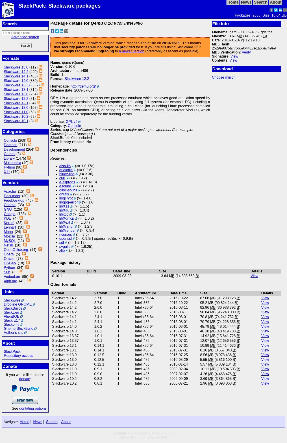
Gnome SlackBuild (18, 328)
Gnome (9, 205)
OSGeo (10, 263)
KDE (7, 218)
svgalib (65, 246)
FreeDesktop (14, 200)
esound (65, 186)
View (234, 56)
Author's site (14, 332)
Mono (8, 232)
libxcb (64, 214)
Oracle (9, 259)
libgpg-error (68, 202)
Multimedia (12, 163)
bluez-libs (67, 174)
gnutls (64, 194)
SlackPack (12, 351)
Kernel (9, 223)
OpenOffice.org (16, 250)
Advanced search (25, 37)
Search (52, 422)
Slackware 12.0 (16, 107)
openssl (65, 238)
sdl (61, 242)
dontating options (33, 408)
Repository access (18, 355)
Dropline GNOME (18, 304)
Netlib (8, 245)
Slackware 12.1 (16, 103)
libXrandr (66, 226)
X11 (7, 172)
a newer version (131, 51)
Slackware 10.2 (16, 116)
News (37, 422)
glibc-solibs (68, 190)
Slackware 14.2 (16, 72)
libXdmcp (66, 218)
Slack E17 (12, 320)
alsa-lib (65, 166)
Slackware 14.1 (16, 76)
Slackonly (11, 324)
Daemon (10, 145)
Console (10, 140)
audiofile (66, 170)
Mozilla (9, 236)
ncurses (65, 234)
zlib (62, 251)
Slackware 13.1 (16, 90)
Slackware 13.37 (17, 85)
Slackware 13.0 (16, 94)
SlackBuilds (13, 308)
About (66, 422)
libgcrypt (66, 198)
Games (9, 154)
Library (9, 158)
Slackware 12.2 (16, 99)
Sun (7, 272)
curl (62, 178)
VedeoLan (12, 276)
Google (9, 214)
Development (14, 149)
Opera (9, 254)
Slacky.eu (11, 312)
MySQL (10, 241)
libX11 (64, 206)
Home (24, 422)
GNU (8, 209)
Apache (10, 191)
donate (24, 379)
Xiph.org (10, 281)
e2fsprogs (67, 182)
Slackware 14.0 (16, 81)
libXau (64, 210)
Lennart (10, 227)
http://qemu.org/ (83, 86)
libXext (64, 222)
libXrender (67, 230)
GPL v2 (72, 122)
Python (9, 167)
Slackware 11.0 (16, 112)
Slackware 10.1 (16, 121)
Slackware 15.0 (16, 67)
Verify (246, 52)
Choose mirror (223, 77)
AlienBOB (11, 316)
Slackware (12, 300)
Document (12, 196)
